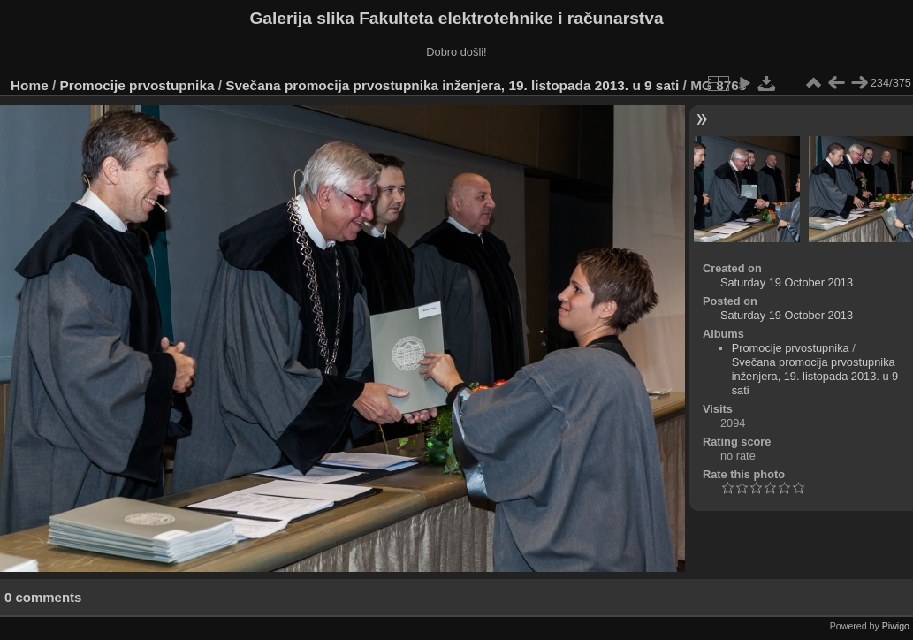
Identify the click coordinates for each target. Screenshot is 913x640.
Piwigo (895, 626)
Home (30, 85)
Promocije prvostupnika (137, 85)
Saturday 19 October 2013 (786, 282)
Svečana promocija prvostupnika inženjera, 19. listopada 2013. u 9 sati (452, 85)
